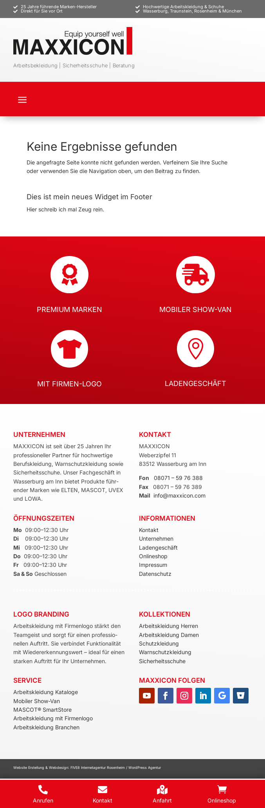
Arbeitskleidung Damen (169, 634)
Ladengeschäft (158, 547)
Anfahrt (162, 800)
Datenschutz (155, 573)
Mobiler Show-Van (36, 701)
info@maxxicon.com (179, 495)
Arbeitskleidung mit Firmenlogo (53, 718)
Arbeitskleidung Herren (168, 625)
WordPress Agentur (144, 767)
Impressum (153, 564)
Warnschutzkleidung (165, 652)
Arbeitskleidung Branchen (46, 727)
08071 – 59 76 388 (178, 477)
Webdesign (58, 767)
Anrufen (43, 800)
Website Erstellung (29, 767)
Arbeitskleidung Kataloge (45, 692)
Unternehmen (156, 538)
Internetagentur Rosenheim (103, 767)
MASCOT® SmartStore (42, 709)
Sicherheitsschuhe (162, 661)
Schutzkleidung (159, 643)
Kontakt (149, 530)
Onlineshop (153, 556)
